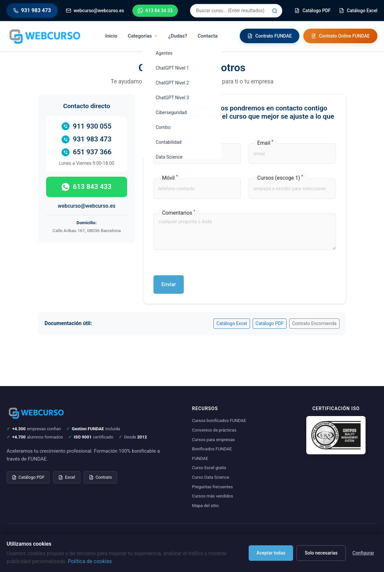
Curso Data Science (210, 477)
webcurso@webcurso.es (87, 206)
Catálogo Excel (231, 323)
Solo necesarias (321, 553)
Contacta (208, 36)
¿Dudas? (177, 36)
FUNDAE (200, 458)
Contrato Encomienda (314, 323)
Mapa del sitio (205, 505)
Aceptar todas (271, 553)
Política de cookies (90, 561)
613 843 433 (86, 187)
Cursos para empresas (213, 439)
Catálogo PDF (270, 323)
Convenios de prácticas (214, 430)
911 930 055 (86, 126)
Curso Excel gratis (209, 467)
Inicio (111, 36)
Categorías (143, 36)
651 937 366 (86, 152)
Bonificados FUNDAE (212, 448)
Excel (66, 477)
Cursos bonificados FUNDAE (219, 420)
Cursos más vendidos (212, 496)
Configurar (363, 553)
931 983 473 (86, 139)
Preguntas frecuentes (212, 486)
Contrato (100, 477)
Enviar (168, 284)
